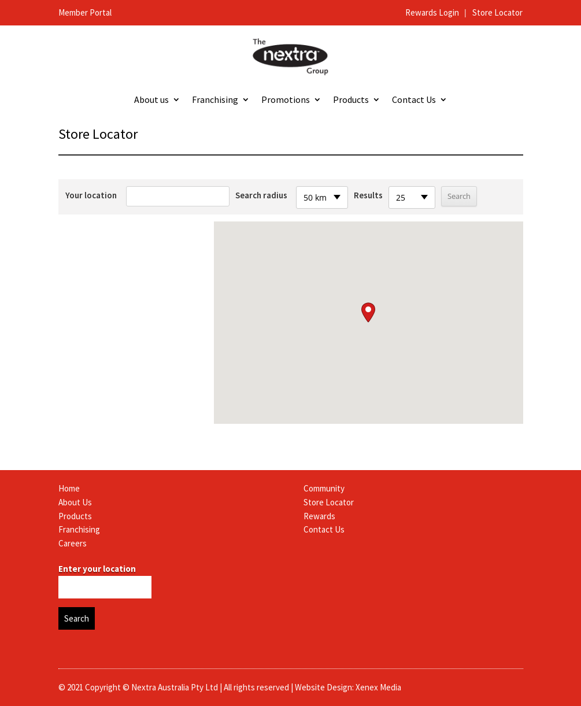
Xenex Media (378, 687)
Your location (91, 195)
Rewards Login (433, 12)
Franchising (215, 100)
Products (351, 100)
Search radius (261, 195)
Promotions (285, 100)
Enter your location (97, 568)
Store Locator (497, 12)
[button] (368, 312)
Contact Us (414, 100)
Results (368, 195)
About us (151, 100)
